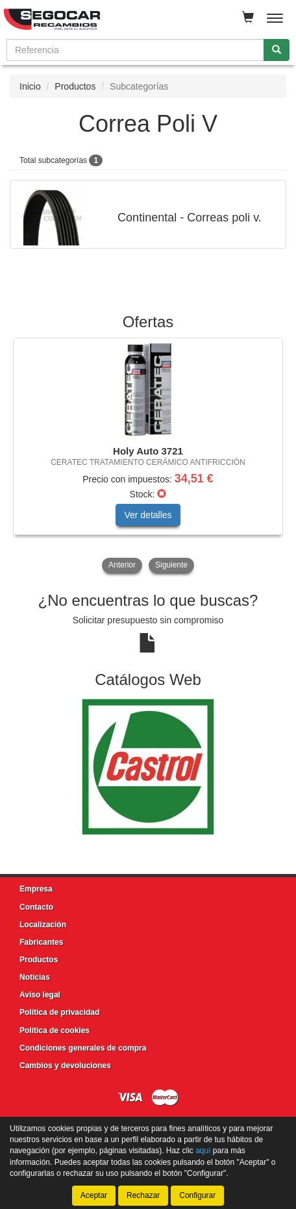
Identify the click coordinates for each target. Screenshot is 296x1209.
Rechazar (143, 1195)
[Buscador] (135, 50)
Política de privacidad (59, 1012)
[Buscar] (277, 50)
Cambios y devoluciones (65, 1065)
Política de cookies (54, 1030)
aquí (202, 1150)
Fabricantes (41, 942)
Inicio (30, 86)
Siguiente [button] (171, 564)
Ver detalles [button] (147, 515)
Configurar (197, 1195)
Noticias (34, 977)
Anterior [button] (122, 564)
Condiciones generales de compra (82, 1048)
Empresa (36, 888)
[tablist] (148, 457)
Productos (75, 86)
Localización (42, 924)
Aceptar (93, 1195)
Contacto (36, 907)
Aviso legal (39, 994)
